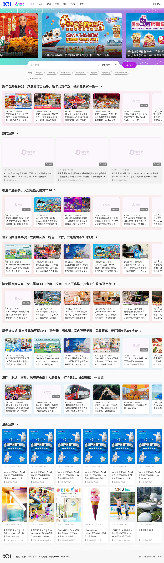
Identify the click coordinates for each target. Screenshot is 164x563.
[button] (110, 64)
